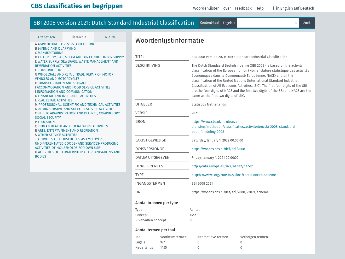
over (227, 8)
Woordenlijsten (206, 8)
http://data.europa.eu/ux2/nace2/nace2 (222, 166)
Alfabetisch (46, 37)
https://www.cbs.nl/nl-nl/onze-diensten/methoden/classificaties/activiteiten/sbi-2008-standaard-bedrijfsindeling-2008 (244, 127)
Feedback (243, 8)
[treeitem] (67, 44)
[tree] (78, 107)
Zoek (306, 23)
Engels (228, 23)
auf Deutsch (304, 8)
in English (284, 8)
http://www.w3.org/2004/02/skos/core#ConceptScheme (234, 175)
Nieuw (110, 37)
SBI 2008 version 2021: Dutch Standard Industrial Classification (114, 22)
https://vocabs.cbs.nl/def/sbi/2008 (218, 149)
